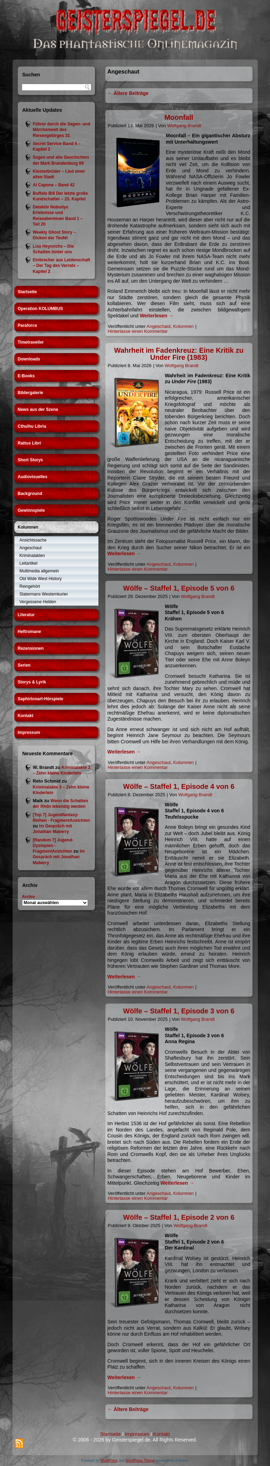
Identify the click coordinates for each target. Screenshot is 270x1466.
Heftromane (29, 631)
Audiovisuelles (33, 476)
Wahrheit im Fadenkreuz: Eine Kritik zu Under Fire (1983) (178, 353)
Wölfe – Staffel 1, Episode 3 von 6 (179, 1011)
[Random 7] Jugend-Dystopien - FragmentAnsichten (53, 846)
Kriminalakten (32, 555)
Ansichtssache (33, 540)
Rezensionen (31, 648)
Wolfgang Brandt (184, 125)
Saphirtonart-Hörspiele (40, 698)
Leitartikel (28, 563)
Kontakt (26, 715)
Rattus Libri (29, 443)
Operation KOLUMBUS (40, 308)
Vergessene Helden (38, 601)
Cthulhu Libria (32, 426)
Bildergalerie (30, 392)
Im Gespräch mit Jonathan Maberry (59, 857)
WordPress (109, 1460)
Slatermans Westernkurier (44, 594)
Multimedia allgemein (39, 571)
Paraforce (27, 325)
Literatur (26, 614)
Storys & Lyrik (32, 682)
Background (30, 493)
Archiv (28, 896)
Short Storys (30, 459)
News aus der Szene (38, 409)
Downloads (29, 359)
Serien (24, 665)
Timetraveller (31, 342)
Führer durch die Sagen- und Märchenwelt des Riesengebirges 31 (61, 130)
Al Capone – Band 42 (54, 185)
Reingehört (30, 586)
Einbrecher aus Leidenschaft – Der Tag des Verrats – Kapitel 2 (61, 265)
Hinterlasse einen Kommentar (138, 331)
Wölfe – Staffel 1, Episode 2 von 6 (179, 1217)
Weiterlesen (156, 315)
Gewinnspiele (31, 510)
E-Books (26, 375)
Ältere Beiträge (128, 93)
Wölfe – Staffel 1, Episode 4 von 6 (179, 786)
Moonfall (178, 117)
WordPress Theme (139, 1460)
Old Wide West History (41, 578)
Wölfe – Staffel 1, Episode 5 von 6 (179, 588)
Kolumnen (28, 527)
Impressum (29, 732)
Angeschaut (31, 547)
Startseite (27, 291)
